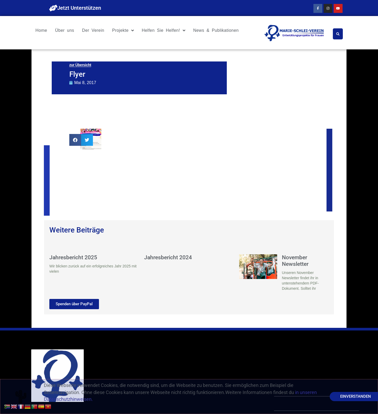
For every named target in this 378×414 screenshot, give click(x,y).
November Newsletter (295, 260)
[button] (75, 140)
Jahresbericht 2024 (168, 257)
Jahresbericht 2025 (73, 257)
